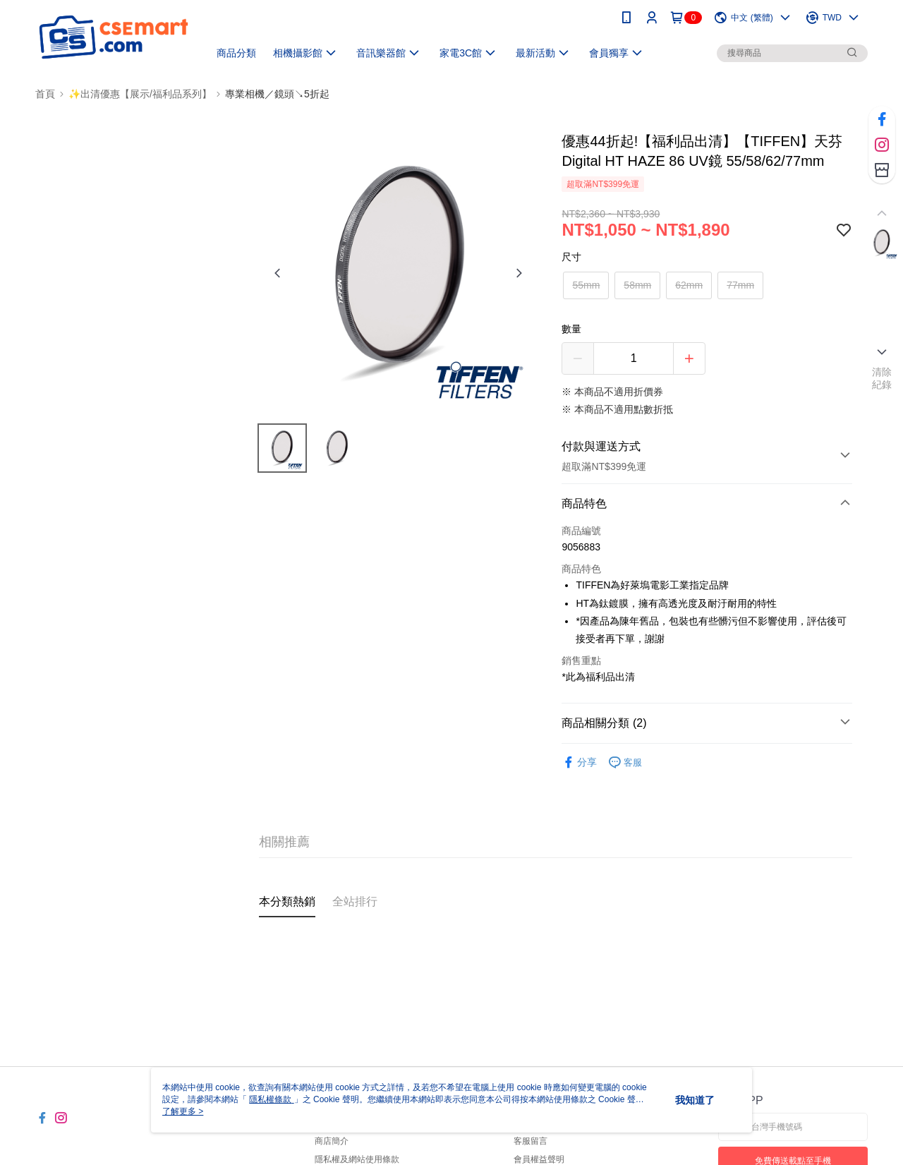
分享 (579, 762)
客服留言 (530, 1141)
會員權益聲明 (539, 1159)
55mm (586, 285)
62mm (689, 285)
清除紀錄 (882, 378)
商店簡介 (332, 1141)
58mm (637, 285)
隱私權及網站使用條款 (357, 1159)
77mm (740, 285)
